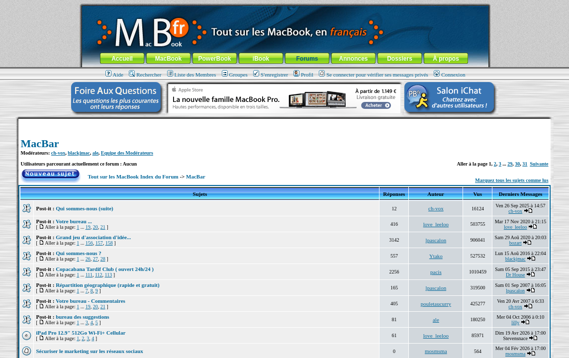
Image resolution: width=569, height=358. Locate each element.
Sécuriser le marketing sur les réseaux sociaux (89, 351)
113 (108, 274)
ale (95, 153)
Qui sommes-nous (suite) (84, 208)
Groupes (235, 75)
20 (95, 227)
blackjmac (79, 153)
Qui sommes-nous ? (78, 253)
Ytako (436, 256)
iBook (261, 58)
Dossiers (399, 58)
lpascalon (436, 240)
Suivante (539, 164)
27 (95, 259)
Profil (303, 75)
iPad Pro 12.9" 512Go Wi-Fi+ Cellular (80, 333)
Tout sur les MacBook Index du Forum (133, 176)
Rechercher (145, 75)
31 (524, 164)
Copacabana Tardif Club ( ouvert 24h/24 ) (105, 269)
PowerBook (214, 58)
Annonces (353, 58)
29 (509, 164)
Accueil (122, 58)
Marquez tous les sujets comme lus (511, 180)
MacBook (168, 58)
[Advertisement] (284, 122)
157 (99, 243)
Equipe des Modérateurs (127, 153)
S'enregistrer (270, 75)
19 (88, 227)
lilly (515, 322)
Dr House (515, 274)
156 (89, 243)
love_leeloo (436, 224)
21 (102, 227)
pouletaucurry (436, 304)
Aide (114, 75)
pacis (436, 272)
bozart (515, 243)
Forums (307, 58)
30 (517, 164)
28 (102, 259)
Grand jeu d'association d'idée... (93, 237)
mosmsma (436, 351)
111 (89, 274)
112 (98, 274)
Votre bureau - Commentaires (90, 301)
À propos (446, 58)
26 (88, 259)
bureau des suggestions (82, 317)
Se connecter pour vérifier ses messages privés (373, 75)
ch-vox (58, 153)
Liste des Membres (191, 75)
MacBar (39, 143)
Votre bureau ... (74, 221)
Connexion (449, 75)
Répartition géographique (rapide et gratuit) (107, 285)
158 (109, 243)
